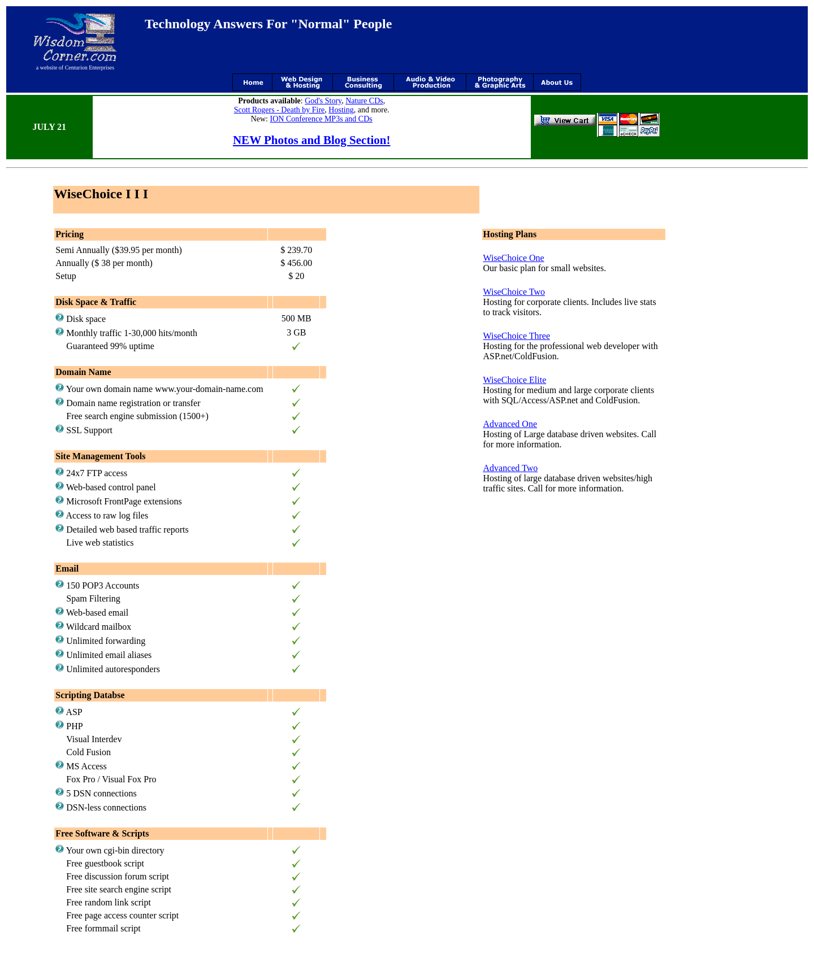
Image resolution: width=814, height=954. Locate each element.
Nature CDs (364, 101)
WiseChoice (505, 292)
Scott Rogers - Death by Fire (279, 110)
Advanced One (510, 424)
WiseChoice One (513, 258)
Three (538, 336)
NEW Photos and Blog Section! (312, 140)
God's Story (323, 101)
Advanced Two (510, 468)
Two (536, 292)
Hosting (340, 110)
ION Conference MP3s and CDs (321, 119)
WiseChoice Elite (514, 380)
